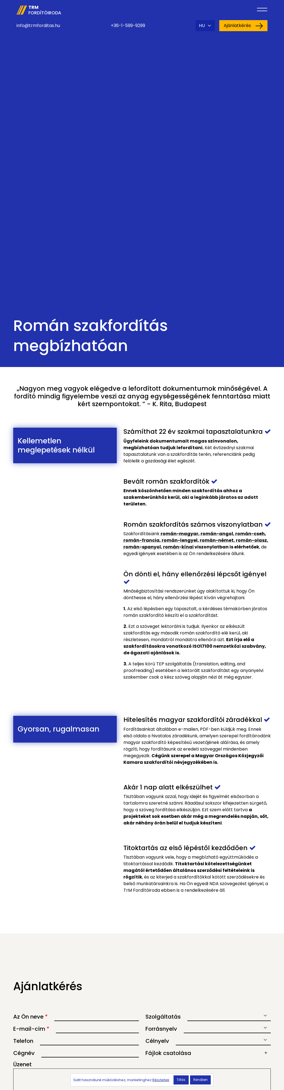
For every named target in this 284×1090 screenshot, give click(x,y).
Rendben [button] (200, 1080)
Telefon (23, 1041)
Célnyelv (157, 1041)
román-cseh (250, 534)
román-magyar (179, 534)
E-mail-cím (31, 1029)
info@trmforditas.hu (38, 25)
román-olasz (251, 540)
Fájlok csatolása (168, 1053)
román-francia (141, 540)
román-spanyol (142, 547)
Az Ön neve (30, 1017)
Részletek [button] (160, 1080)
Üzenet (22, 1064)
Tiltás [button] (181, 1080)
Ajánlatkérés (243, 25)
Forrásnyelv (161, 1029)
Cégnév (24, 1053)
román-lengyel (180, 540)
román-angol (217, 534)
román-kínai (178, 547)
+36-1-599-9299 (128, 25)
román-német (217, 540)
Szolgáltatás (163, 1017)
